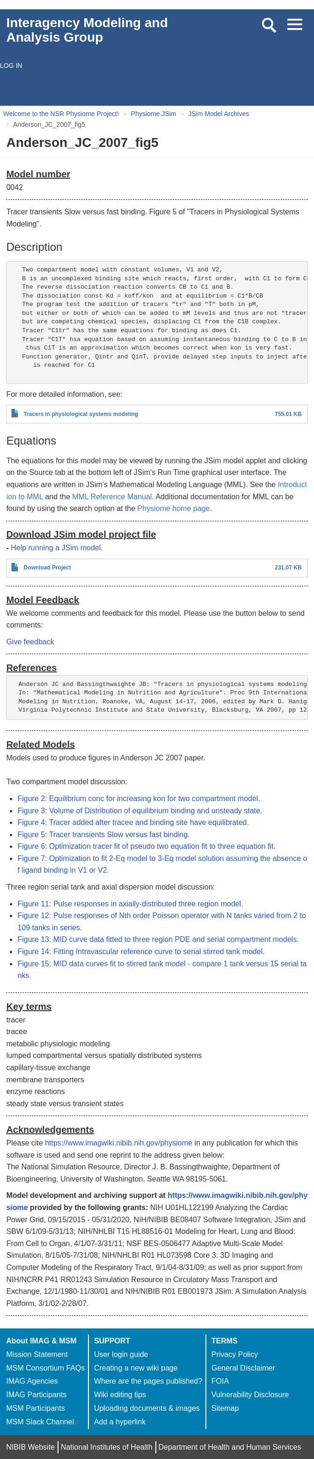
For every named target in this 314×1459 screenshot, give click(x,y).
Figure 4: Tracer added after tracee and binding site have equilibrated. (133, 822)
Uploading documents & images (147, 1408)
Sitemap (225, 1408)
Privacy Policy (235, 1354)
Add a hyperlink (120, 1422)
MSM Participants (35, 1408)
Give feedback (30, 642)
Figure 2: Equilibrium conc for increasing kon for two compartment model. (138, 798)
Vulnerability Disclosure (250, 1395)
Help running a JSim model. (57, 548)
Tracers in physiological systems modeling (80, 414)
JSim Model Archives (218, 113)
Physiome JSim (153, 113)
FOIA (220, 1381)
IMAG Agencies (32, 1381)
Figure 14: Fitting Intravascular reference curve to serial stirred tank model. (140, 952)
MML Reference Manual (112, 497)
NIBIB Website (30, 1447)
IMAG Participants (36, 1395)
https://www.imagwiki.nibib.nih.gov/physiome (118, 1143)
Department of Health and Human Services (229, 1447)
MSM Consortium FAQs (45, 1368)
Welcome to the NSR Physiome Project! (61, 113)
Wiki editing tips (120, 1395)
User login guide (121, 1354)
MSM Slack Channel (43, 1422)
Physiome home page (174, 508)
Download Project (47, 567)
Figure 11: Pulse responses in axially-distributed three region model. (130, 904)
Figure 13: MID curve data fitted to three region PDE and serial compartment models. (158, 939)
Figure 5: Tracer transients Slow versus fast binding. (103, 835)
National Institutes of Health (107, 1447)
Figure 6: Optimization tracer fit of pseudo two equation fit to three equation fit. (146, 846)
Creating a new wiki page (136, 1368)
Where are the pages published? (148, 1381)
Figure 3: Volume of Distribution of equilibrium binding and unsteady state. (139, 811)
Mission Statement (37, 1354)
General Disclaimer (243, 1368)
